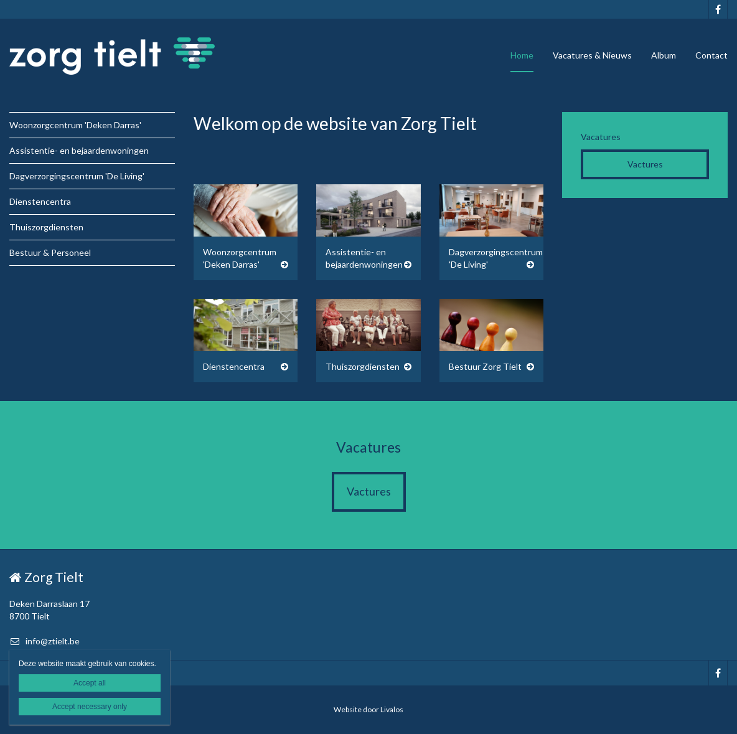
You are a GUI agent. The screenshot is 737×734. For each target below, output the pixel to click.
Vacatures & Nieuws (592, 55)
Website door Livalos (368, 709)
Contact (711, 55)
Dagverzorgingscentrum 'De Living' (76, 176)
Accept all (89, 683)
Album (663, 55)
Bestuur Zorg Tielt (485, 366)
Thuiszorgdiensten (46, 227)
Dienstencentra (40, 201)
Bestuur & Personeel (50, 252)
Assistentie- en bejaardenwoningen (79, 150)
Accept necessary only (89, 706)
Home (521, 55)
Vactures (645, 164)
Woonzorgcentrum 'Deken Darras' (75, 125)
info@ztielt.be (44, 641)
